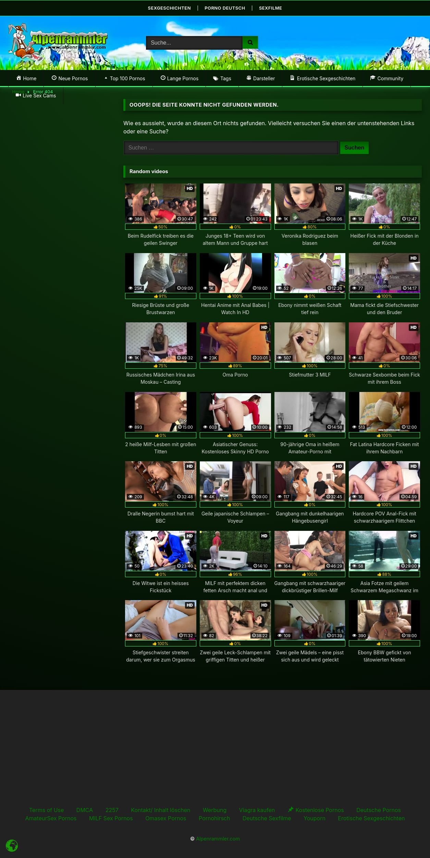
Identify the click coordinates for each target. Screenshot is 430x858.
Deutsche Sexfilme (267, 817)
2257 (112, 809)
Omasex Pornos (165, 817)
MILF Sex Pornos (111, 817)
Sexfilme (271, 7)
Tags (225, 78)
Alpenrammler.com (218, 838)
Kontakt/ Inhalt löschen (160, 809)
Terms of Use (46, 809)
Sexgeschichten (169, 7)
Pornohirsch (214, 817)
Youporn (314, 817)
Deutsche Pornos (378, 809)
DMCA (84, 809)
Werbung (214, 809)
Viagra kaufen (257, 809)
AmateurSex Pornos (51, 817)
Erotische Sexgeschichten (371, 817)
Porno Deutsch (225, 7)
